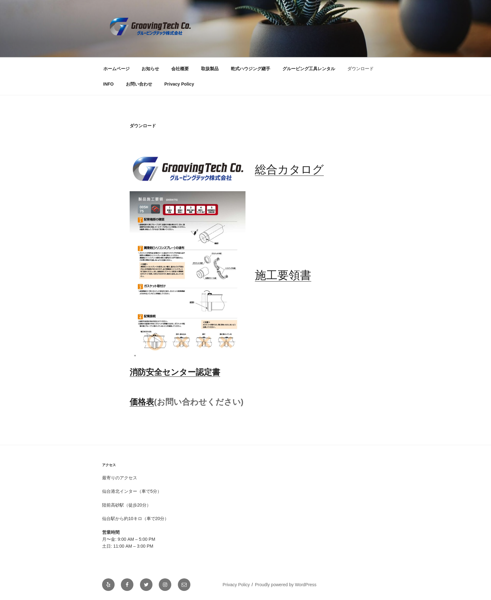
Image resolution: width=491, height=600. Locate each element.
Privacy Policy (179, 84)
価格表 (142, 402)
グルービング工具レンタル (308, 68)
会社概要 (180, 68)
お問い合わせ (139, 84)
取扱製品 (210, 68)
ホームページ (116, 68)
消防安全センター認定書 (175, 372)
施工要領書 (283, 275)
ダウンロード (360, 68)
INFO (108, 84)
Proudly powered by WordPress (286, 584)
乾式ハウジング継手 (250, 68)
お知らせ (150, 68)
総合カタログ (289, 169)
